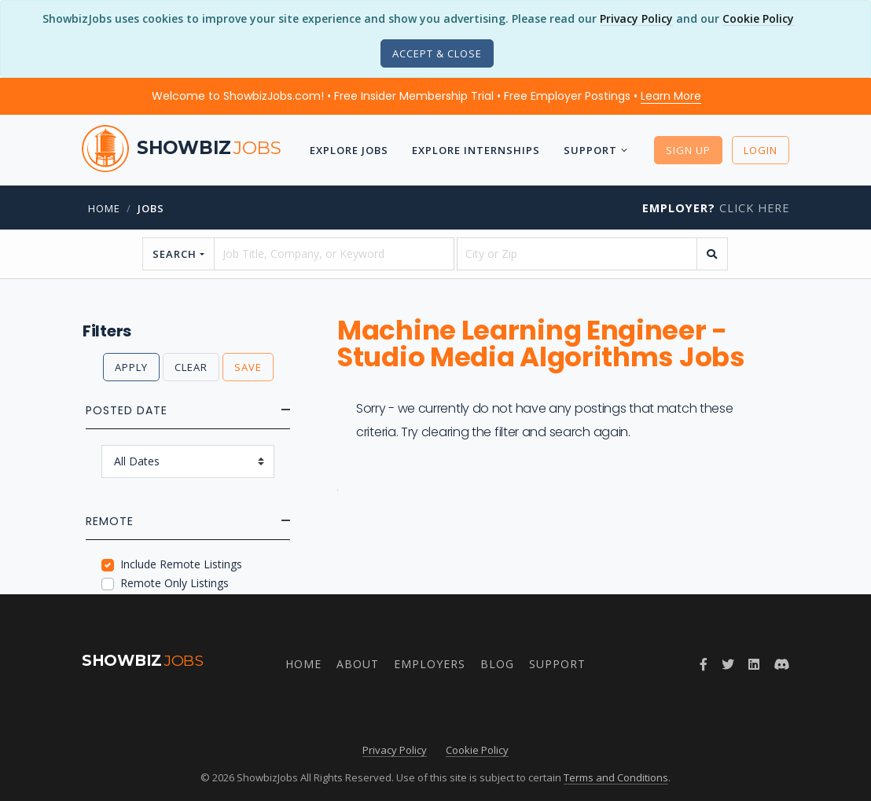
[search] (712, 253)
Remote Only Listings (174, 582)
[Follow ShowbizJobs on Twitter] (728, 664)
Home (104, 208)
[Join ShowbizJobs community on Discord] (781, 664)
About (357, 663)
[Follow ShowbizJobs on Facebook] (703, 664)
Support (590, 150)
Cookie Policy (758, 18)
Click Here (715, 207)
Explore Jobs (349, 150)
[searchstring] (334, 253)
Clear (191, 367)
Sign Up (688, 150)
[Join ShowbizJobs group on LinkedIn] (753, 664)
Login (760, 150)
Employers (429, 663)
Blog (497, 663)
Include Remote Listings (181, 564)
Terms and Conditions (616, 777)
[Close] (437, 53)
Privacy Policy (636, 18)
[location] (577, 253)
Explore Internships (476, 150)
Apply (131, 367)
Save (248, 367)
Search (175, 254)
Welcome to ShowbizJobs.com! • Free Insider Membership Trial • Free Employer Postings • (426, 96)
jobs (151, 208)
